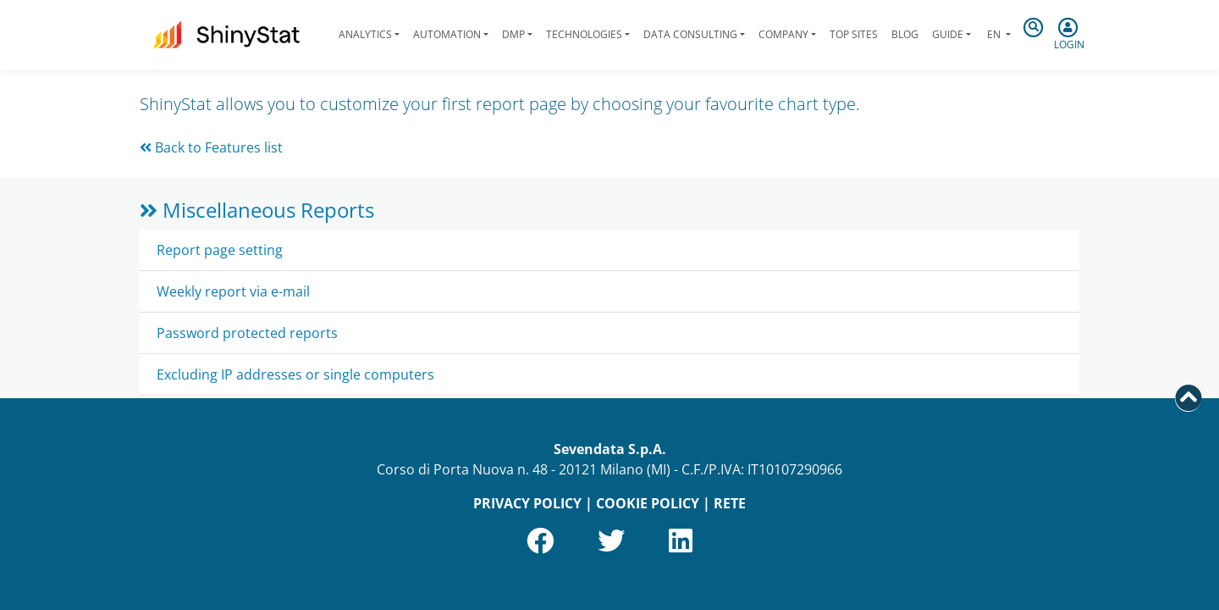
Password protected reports (247, 333)
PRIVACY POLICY (527, 503)
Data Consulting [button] (690, 34)
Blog (904, 34)
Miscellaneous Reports (257, 210)
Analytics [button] (365, 34)
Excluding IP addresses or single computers (295, 374)
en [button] (994, 34)
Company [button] (783, 34)
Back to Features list (211, 147)
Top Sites (854, 34)
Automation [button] (447, 34)
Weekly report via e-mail (233, 291)
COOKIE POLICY (647, 503)
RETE (730, 503)
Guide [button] (947, 34)
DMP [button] (513, 34)
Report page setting (220, 250)
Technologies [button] (584, 34)
